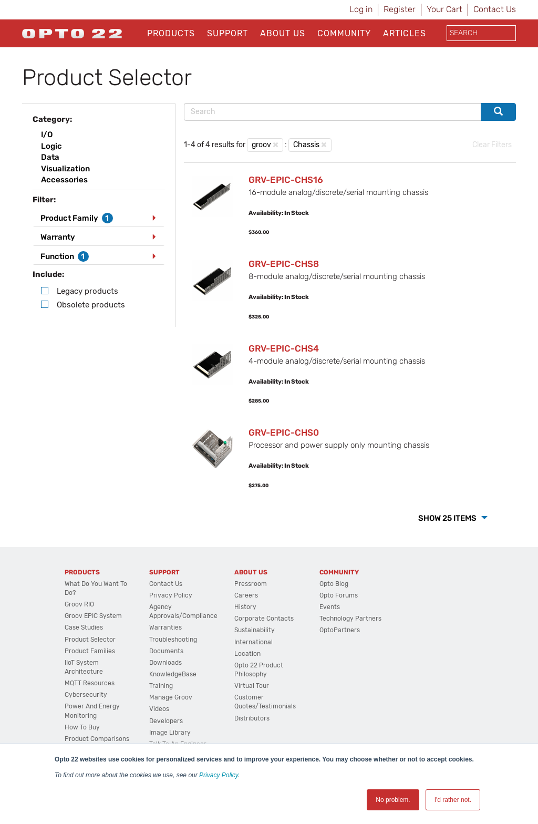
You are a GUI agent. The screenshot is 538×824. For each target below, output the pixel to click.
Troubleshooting (173, 639)
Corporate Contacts (264, 618)
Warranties (165, 627)
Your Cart (444, 9)
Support (227, 33)
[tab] (99, 218)
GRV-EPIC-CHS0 (284, 432)
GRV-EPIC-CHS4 (284, 348)
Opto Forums (338, 595)
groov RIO (79, 604)
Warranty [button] (57, 237)
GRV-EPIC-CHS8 (284, 264)
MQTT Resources (90, 683)
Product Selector (90, 639)
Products (171, 33)
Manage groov (170, 697)
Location (247, 653)
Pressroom (250, 584)
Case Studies (84, 627)
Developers (166, 721)
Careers (246, 595)
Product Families (90, 651)
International (253, 642)
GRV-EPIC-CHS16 (286, 179)
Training (161, 685)
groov (261, 144)
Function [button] (64, 256)
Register (400, 9)
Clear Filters (492, 144)
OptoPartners (339, 630)
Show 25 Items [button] (448, 518)
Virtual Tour (251, 685)
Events (329, 607)
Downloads (165, 662)
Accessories (64, 179)
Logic (51, 146)
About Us (282, 33)
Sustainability (254, 630)
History (245, 607)
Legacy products (87, 291)
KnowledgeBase (172, 674)
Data (50, 157)
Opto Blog (333, 584)
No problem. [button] (393, 800)
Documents (166, 651)
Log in (361, 9)
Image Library (170, 732)
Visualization (65, 168)
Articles (404, 33)
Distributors (252, 718)
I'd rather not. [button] (452, 800)
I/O (47, 134)
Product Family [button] (76, 218)
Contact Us (494, 9)
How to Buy (82, 727)
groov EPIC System (93, 616)
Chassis (306, 144)
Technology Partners (350, 618)
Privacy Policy (218, 775)
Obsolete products (91, 305)
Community (344, 33)
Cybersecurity (86, 694)
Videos (159, 709)
